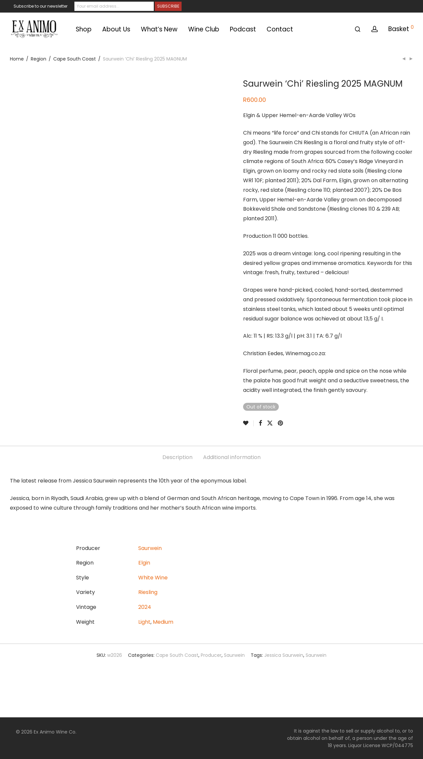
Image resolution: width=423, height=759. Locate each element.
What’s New (159, 29)
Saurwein (150, 548)
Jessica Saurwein (283, 655)
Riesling (147, 592)
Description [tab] (177, 457)
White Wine (153, 577)
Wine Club (203, 29)
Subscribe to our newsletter (40, 6)
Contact (280, 29)
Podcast (243, 29)
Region (38, 59)
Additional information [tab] (232, 457)
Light (144, 622)
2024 (144, 607)
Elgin (144, 563)
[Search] (357, 29)
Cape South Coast (74, 59)
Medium (163, 622)
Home (17, 59)
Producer (211, 655)
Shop (84, 29)
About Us (116, 29)
